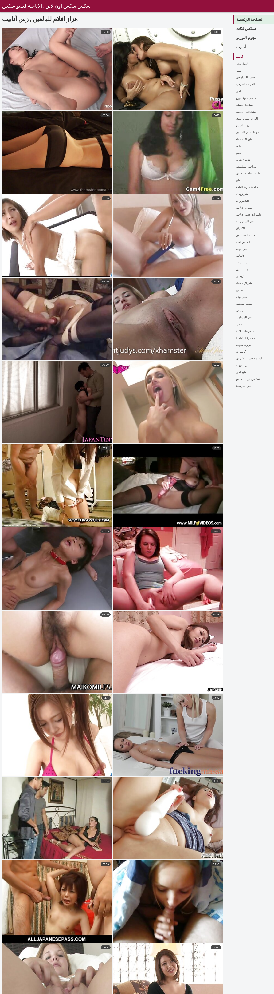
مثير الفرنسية (244, 386)
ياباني (239, 146)
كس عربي (154, 990)
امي (238, 91)
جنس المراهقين (246, 77)
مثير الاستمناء (244, 139)
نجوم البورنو (246, 38)
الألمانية (240, 255)
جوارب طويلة (244, 345)
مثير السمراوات (246, 221)
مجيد (239, 324)
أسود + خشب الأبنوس (249, 358)
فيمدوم (240, 290)
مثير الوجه (242, 249)
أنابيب (241, 47)
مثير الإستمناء (244, 283)
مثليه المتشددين (246, 235)
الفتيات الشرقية (246, 84)
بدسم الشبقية (244, 303)
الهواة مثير (242, 63)
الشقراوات (242, 201)
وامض (240, 310)
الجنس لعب (243, 242)
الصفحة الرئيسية (250, 20)
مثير (238, 70)
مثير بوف (242, 297)
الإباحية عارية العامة (248, 187)
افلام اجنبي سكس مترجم (61, 990)
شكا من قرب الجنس (249, 379)
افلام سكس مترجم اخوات (187, 990)
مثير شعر (242, 262)
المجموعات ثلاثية (246, 331)
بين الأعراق (243, 228)
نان (238, 180)
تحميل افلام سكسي (99, 990)
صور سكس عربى (257, 990)
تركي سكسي (130, 990)
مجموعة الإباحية (246, 338)
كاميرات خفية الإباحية (249, 214)
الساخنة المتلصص (247, 166)
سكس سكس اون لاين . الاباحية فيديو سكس (47, 6)
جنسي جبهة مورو (247, 98)
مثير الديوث (243, 365)
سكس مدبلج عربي (225, 990)
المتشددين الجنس (247, 111)
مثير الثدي (242, 269)
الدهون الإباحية (245, 207)
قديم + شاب (243, 159)
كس (238, 153)
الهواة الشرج (244, 125)
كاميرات (241, 351)
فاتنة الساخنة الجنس (249, 173)
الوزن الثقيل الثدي (247, 118)
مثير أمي (241, 372)
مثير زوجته (243, 194)
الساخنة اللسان (245, 105)
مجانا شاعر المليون (248, 132)
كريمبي (240, 276)
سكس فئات (246, 29)
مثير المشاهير (244, 317)
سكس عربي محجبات (22, 990)
